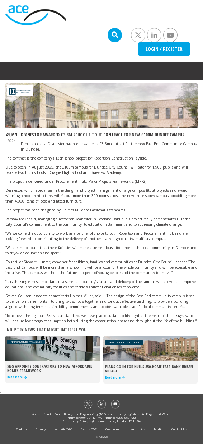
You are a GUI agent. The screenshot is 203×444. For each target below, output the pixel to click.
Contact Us (179, 429)
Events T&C (89, 429)
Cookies (21, 429)
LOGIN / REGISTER (164, 48)
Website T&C (63, 429)
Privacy (41, 429)
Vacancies (138, 429)
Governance (113, 429)
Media (158, 429)
